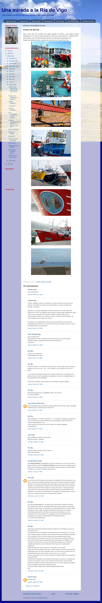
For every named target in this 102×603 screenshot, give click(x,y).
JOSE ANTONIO (33, 334)
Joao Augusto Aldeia (34, 403)
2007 (9, 164)
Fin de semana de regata (13, 139)
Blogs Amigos (36, 21)
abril (10, 79)
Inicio (53, 594)
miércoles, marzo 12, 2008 (36, 496)
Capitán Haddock (12, 102)
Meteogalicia (48, 21)
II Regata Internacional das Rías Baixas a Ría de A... (13, 124)
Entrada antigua (72, 594)
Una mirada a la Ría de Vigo (34, 10)
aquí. (69, 38)
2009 (9, 53)
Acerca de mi (24, 21)
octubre (11, 63)
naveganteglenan (33, 461)
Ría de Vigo (60, 21)
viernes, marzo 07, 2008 (35, 471)
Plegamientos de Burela (14, 146)
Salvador (30, 577)
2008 (9, 56)
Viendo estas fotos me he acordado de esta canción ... (13, 90)
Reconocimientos (73, 21)
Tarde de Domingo (12, 109)
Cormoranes (12, 143)
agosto (11, 69)
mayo (11, 76)
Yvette (30, 435)
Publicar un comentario (32, 586)
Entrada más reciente (32, 594)
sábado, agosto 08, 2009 (35, 582)
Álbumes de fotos (88, 21)
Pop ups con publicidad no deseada (13, 97)
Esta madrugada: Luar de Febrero (13, 115)
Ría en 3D (12, 136)
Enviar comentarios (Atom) (40, 598)
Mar (29, 351)
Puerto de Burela (11, 132)
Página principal (11, 21)
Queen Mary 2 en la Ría (13, 156)
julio (10, 71)
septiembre (12, 66)
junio (10, 74)
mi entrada (37, 469)
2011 (9, 51)
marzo (11, 82)
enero (11, 160)
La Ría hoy (12, 106)
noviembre (12, 61)
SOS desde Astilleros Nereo (12, 151)
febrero (11, 84)
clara (29, 477)
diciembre (12, 58)
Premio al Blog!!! (13, 129)
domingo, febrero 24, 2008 (35, 442)
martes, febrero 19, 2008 (35, 294)
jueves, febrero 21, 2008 (35, 410)
